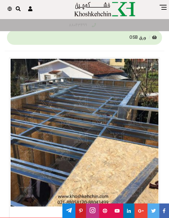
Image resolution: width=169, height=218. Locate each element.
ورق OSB (137, 37)
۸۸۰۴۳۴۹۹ (82, 25)
